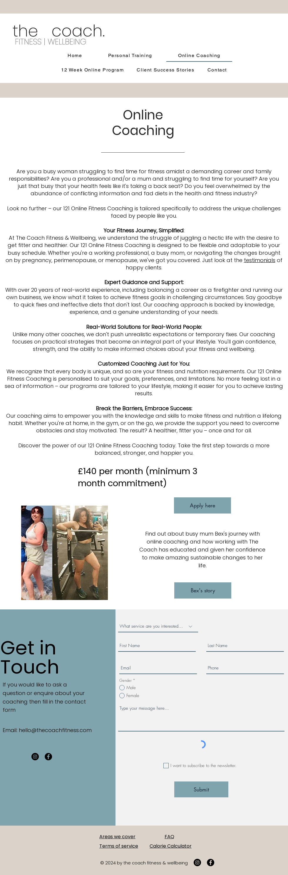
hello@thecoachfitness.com (55, 730)
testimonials (259, 260)
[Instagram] (35, 756)
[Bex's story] (202, 590)
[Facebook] (48, 756)
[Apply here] (202, 505)
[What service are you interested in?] (158, 626)
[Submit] (201, 789)
